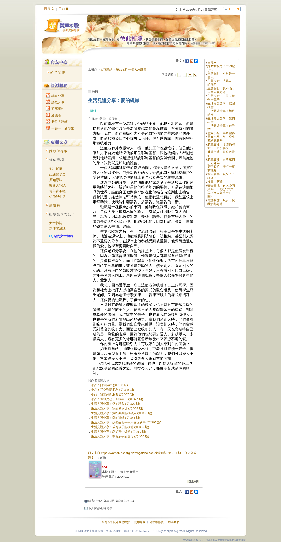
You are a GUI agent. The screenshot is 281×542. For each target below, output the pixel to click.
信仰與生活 (57, 197)
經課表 (53, 115)
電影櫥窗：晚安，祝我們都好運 (221, 202)
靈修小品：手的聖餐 (221, 133)
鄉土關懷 (55, 169)
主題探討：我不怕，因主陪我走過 (221, 90)
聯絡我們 (173, 522)
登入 (51, 9)
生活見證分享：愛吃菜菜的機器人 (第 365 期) (121, 413)
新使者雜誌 (57, 228)
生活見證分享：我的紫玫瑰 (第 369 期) (117, 408)
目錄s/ (211, 62)
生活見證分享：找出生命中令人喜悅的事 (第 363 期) (126, 422)
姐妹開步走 (57, 174)
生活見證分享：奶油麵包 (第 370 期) (115, 403)
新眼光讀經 (57, 122)
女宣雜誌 (55, 223)
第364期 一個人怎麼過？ (132, 69)
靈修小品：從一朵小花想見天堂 (221, 138)
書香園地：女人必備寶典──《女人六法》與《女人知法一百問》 (221, 191)
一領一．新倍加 (60, 128)
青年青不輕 (57, 191)
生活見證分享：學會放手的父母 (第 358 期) (120, 436)
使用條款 (139, 522)
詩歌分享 (55, 102)
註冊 (65, 9)
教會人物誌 (57, 185)
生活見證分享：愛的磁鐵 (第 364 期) (115, 417)
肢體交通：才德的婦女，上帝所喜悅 (221, 146)
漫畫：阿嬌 (215, 181)
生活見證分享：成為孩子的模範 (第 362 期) (120, 427)
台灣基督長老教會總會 (116, 522)
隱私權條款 (157, 522)
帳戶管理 (57, 73)
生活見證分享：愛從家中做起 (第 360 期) (118, 431)
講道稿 (54, 205)
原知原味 (55, 180)
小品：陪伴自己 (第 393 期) (109, 385)
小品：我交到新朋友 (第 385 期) (112, 389)
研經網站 (55, 109)
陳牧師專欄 (58, 151)
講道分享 (55, 96)
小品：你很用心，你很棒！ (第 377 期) (117, 399)
